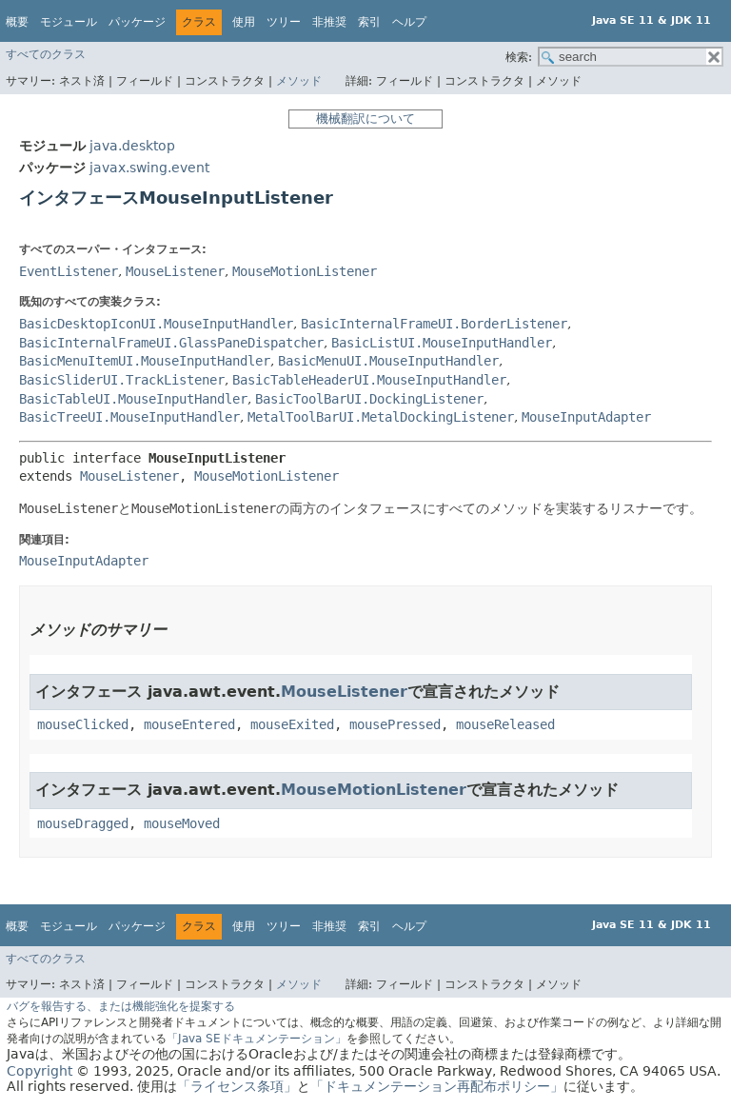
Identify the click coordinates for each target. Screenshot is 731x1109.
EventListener (68, 271)
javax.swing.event (149, 167)
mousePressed (395, 724)
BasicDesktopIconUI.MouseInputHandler (156, 323)
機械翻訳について (365, 118)
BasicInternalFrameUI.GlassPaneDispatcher (171, 342)
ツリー (284, 22)
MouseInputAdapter (586, 417)
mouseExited (292, 724)
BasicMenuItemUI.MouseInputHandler (144, 360)
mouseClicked (82, 724)
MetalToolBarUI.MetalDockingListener (380, 417)
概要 (17, 22)
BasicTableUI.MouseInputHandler (133, 398)
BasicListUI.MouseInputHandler (441, 342)
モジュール (68, 22)
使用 (243, 22)
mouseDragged (82, 823)
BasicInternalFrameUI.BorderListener (434, 323)
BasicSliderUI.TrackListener (122, 379)
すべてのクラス (46, 54)
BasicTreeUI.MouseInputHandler (129, 417)
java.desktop (132, 145)
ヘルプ (409, 22)
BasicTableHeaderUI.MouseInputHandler (369, 379)
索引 (369, 22)
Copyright (39, 1071)
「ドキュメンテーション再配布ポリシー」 (436, 1086)
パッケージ (137, 22)
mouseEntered (189, 724)
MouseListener (175, 271)
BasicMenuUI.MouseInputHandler (388, 360)
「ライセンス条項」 (237, 1086)
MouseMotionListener (304, 271)
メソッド (299, 81)
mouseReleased (505, 724)
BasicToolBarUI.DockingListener (369, 398)
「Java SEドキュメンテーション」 (256, 1038)
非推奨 (329, 22)
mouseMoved (182, 823)
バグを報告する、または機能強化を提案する (121, 1006)
